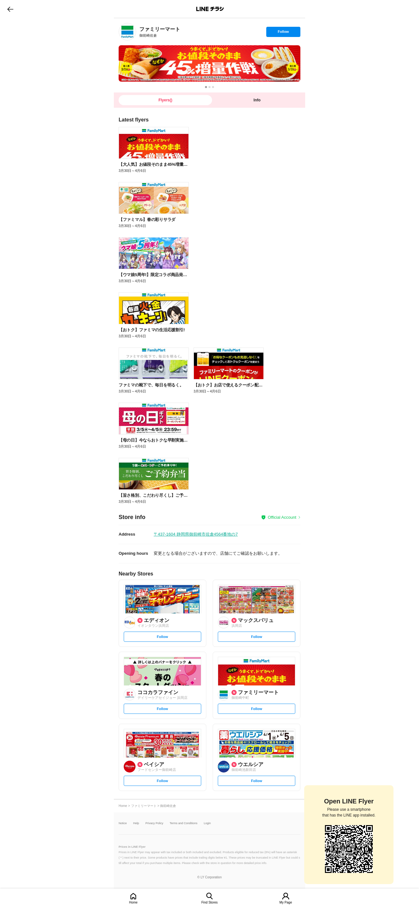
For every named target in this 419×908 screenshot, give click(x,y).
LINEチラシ (210, 9)
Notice (123, 823)
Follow (283, 33)
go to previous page (10, 9)
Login (207, 823)
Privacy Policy (154, 823)
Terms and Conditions (183, 823)
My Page (285, 902)
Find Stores (209, 902)
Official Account (282, 517)
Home (133, 902)
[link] (127, 31)
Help (136, 823)
